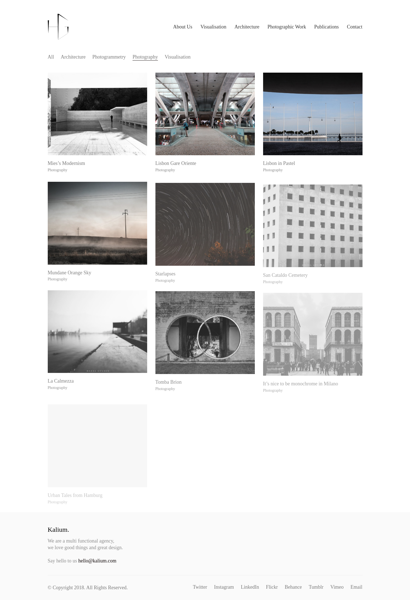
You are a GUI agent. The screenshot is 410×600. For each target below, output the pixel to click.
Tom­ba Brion (169, 389)
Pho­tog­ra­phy (145, 57)
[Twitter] (200, 587)
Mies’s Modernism (67, 164)
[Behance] (293, 587)
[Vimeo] (337, 587)
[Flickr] (272, 587)
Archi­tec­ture (73, 57)
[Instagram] (224, 587)
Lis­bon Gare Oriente (176, 164)
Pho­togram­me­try (109, 57)
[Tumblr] (316, 587)
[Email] (357, 587)
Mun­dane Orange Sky (70, 277)
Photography (58, 170)
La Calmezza (61, 385)
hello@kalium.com (97, 561)
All (51, 57)
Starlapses (166, 281)
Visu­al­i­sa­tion (178, 57)
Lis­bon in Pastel (280, 166)
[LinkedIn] (250, 587)
